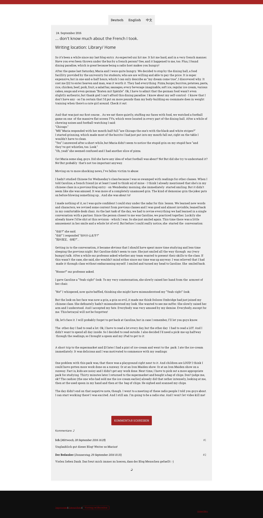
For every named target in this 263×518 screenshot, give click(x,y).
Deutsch (117, 20)
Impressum (61, 507)
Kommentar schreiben (131, 420)
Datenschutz (75, 507)
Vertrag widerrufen (96, 507)
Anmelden (202, 511)
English (134, 20)
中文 (149, 20)
